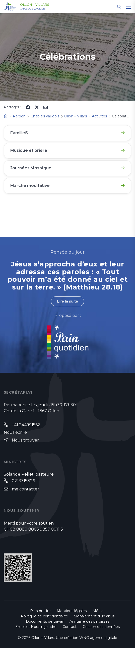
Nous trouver (25, 440)
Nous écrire (15, 432)
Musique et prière (28, 150)
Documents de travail (44, 621)
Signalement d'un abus (94, 616)
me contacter (25, 489)
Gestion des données (101, 626)
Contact (69, 626)
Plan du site (40, 611)
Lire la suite (67, 301)
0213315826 (23, 480)
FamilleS (19, 132)
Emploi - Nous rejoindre (35, 626)
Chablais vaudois (32, 9)
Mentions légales (72, 611)
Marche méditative (30, 185)
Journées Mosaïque (30, 168)
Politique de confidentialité (44, 616)
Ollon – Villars (34, 4)
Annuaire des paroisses (89, 621)
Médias (99, 611)
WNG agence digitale (98, 637)
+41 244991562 (26, 424)
